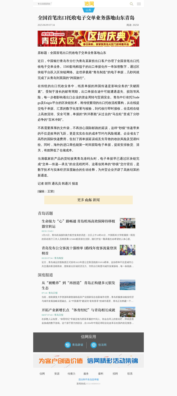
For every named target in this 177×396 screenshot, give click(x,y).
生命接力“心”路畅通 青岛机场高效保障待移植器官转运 (78, 224)
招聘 (115, 373)
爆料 (100, 373)
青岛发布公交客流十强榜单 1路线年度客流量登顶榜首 (79, 250)
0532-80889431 (93, 383)
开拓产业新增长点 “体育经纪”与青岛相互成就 (78, 309)
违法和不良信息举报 (88, 379)
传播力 (71, 373)
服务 (86, 373)
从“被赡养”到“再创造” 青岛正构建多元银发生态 (78, 285)
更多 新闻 (88, 199)
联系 (130, 373)
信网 (42, 373)
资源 (56, 373)
